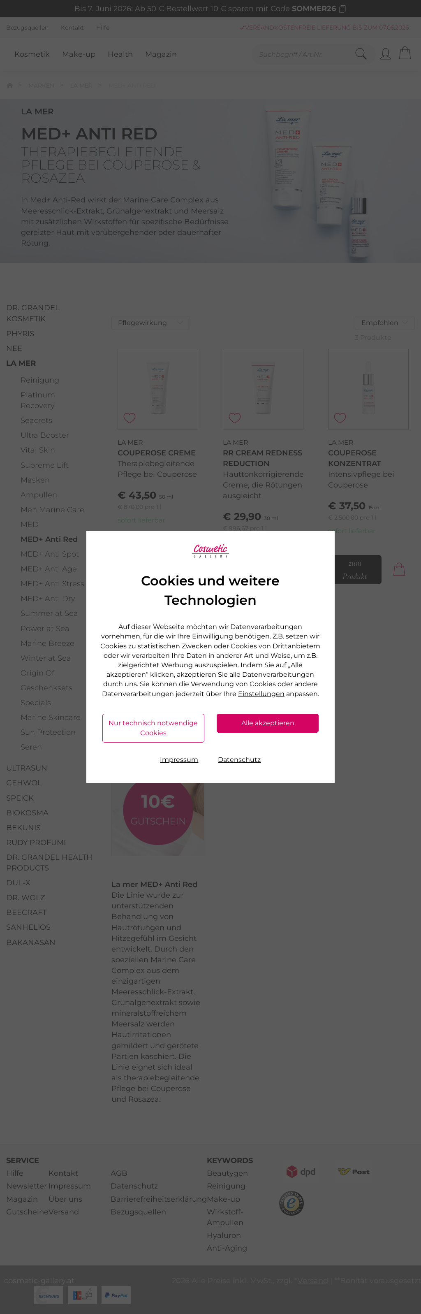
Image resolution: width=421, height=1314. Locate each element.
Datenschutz (239, 760)
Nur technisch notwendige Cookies (153, 728)
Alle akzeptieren (267, 723)
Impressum (179, 760)
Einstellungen (261, 694)
